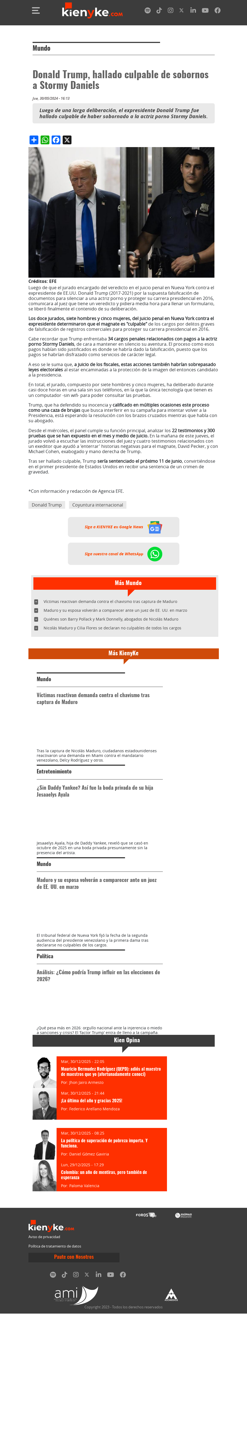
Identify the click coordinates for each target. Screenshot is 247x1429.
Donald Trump (47, 505)
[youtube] (205, 11)
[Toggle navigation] (35, 10)
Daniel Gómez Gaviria (89, 1269)
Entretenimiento (54, 800)
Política (45, 1043)
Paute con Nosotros (74, 1372)
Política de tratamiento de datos (54, 1361)
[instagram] (170, 11)
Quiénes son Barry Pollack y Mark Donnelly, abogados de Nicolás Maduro (111, 619)
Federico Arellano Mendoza (94, 1224)
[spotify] (148, 11)
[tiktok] (159, 11)
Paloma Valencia (84, 1301)
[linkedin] (193, 11)
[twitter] (182, 11)
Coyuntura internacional (97, 505)
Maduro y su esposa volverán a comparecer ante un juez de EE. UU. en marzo (115, 610)
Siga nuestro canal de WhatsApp (123, 553)
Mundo (42, 48)
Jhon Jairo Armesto (86, 1197)
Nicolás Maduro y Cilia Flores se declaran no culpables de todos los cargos (112, 627)
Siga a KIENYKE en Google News (123, 527)
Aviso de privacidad (44, 1352)
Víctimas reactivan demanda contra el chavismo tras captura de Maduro (110, 601)
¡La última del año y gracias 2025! (91, 1216)
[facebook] (217, 11)
